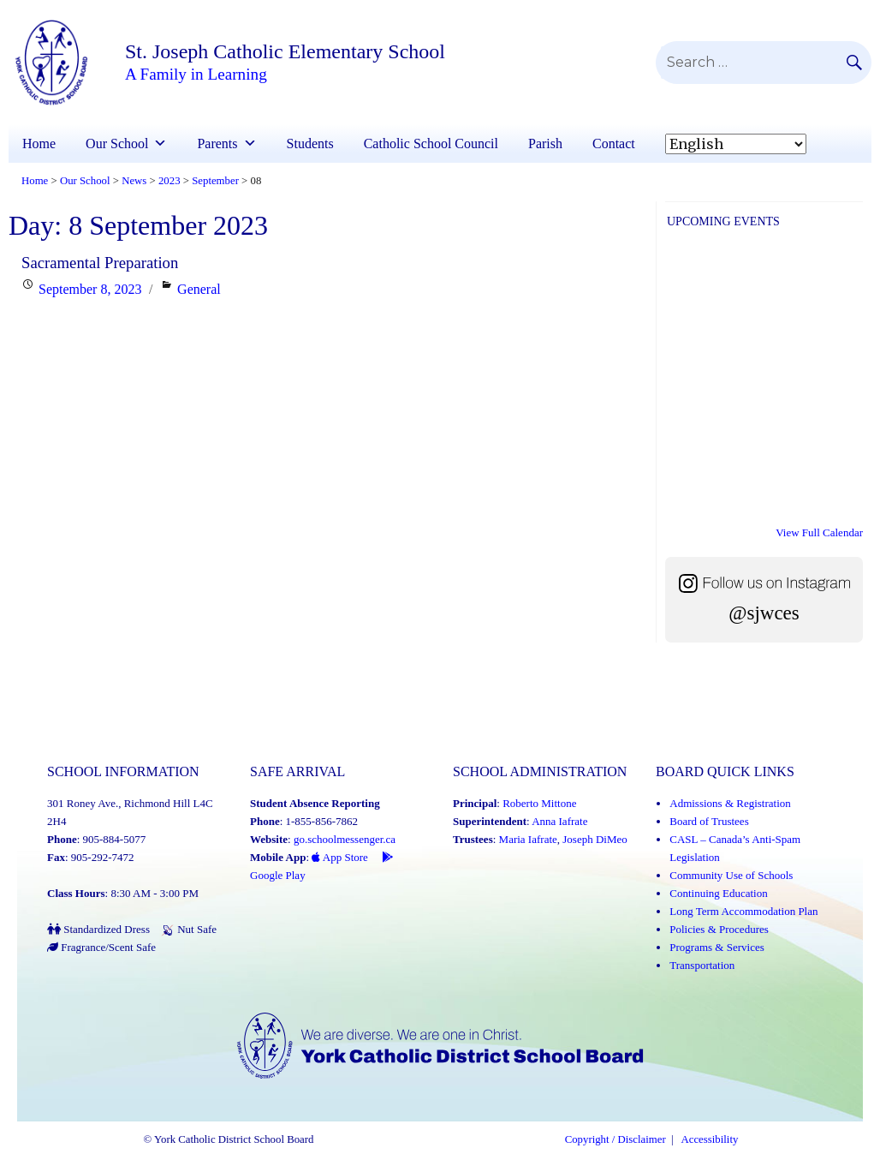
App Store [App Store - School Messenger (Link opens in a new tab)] (340, 857)
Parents (217, 143)
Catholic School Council (431, 143)
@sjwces (764, 613)
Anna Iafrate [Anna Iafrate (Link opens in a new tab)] (559, 821)
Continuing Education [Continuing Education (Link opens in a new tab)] (718, 893)
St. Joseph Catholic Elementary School (285, 51)
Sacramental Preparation (99, 263)
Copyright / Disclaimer (615, 1139)
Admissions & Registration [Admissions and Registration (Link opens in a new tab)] (730, 803)
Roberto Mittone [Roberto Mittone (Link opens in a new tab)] (539, 803)
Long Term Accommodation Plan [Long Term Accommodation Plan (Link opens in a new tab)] (743, 911)
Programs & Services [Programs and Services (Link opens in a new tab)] (716, 947)
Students (310, 143)
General (199, 289)
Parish (545, 143)
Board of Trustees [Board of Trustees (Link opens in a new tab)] (708, 821)
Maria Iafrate (528, 839)
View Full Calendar (819, 532)
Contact (613, 143)
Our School (117, 143)
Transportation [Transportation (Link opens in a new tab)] (701, 965)
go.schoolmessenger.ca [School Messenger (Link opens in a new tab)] (344, 839)
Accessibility (710, 1139)
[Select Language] (735, 144)
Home (39, 143)
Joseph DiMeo (594, 839)
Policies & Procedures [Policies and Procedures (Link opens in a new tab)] (719, 929)
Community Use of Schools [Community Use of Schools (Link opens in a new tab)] (731, 875)
